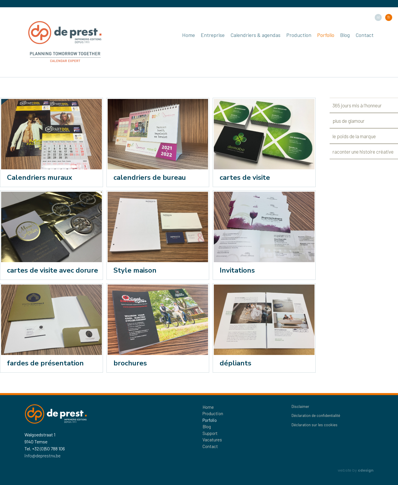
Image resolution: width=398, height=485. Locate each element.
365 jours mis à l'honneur (357, 105)
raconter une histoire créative (363, 151)
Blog (345, 35)
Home (188, 35)
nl (378, 17)
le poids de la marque (354, 136)
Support (210, 433)
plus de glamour (349, 121)
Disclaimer (300, 406)
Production (298, 35)
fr (388, 17)
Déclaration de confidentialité (316, 415)
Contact (365, 35)
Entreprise (213, 35)
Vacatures (212, 439)
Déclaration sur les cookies (314, 424)
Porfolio (325, 35)
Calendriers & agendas (255, 35)
